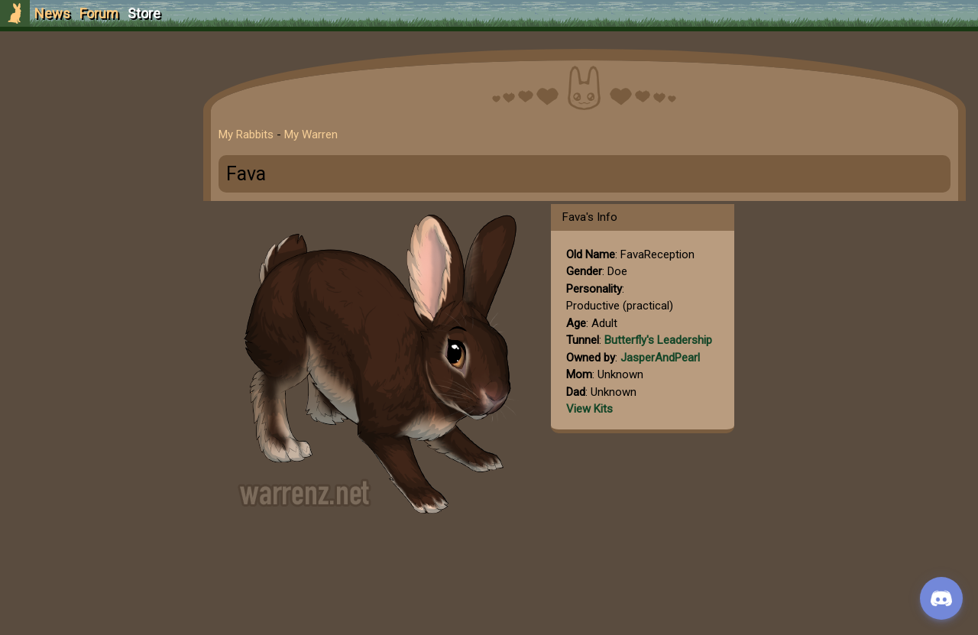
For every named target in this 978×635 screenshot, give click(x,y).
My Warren (311, 134)
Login (92, 126)
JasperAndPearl (660, 357)
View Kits (589, 409)
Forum (98, 13)
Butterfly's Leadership (658, 340)
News (52, 13)
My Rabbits (246, 134)
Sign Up (93, 98)
